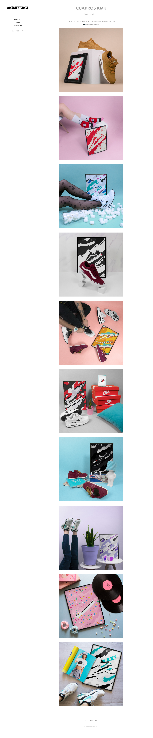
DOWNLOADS (18, 25)
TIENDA (18, 22)
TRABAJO (18, 16)
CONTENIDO (18, 19)
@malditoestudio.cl (92, 24)
